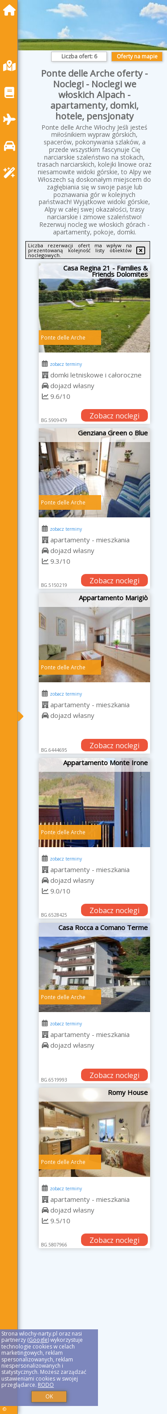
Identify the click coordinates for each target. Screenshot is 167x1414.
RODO (46, 1385)
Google (38, 1340)
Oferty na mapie (137, 56)
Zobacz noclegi (114, 416)
